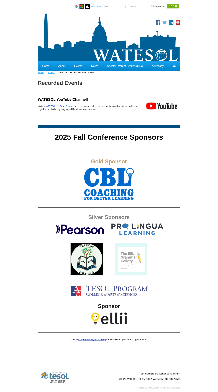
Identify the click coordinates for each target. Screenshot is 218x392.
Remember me (159, 6)
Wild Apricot (153, 388)
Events (51, 72)
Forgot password (96, 6)
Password (132, 6)
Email (107, 6)
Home (40, 72)
